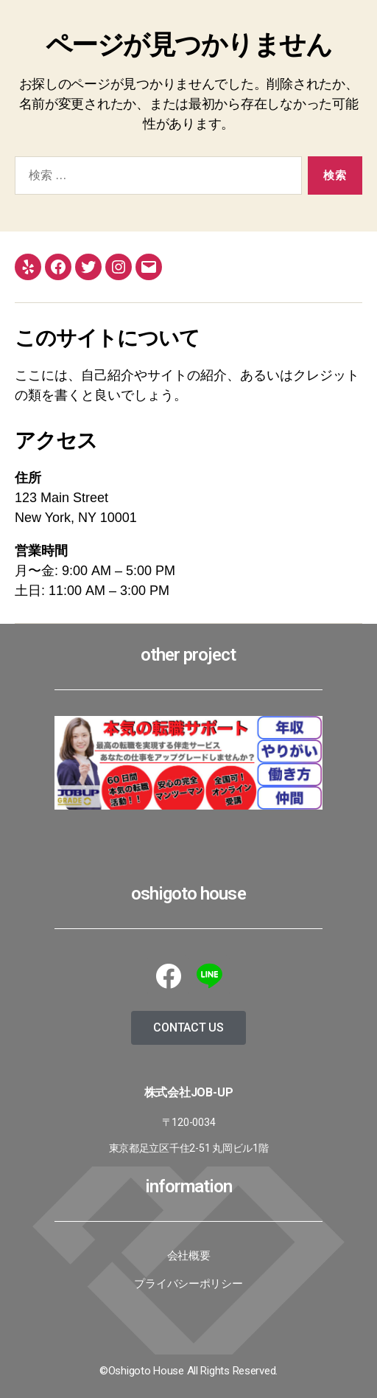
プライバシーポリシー (188, 1283)
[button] (188, 1028)
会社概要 (189, 1255)
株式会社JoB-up (188, 1092)
